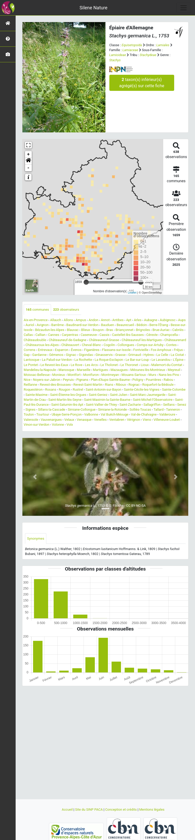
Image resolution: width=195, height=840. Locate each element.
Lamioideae (117, 55)
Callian (40, 335)
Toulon (29, 414)
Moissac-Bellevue (37, 375)
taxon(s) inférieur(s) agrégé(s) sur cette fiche (141, 82)
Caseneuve (89, 335)
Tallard (159, 409)
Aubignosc (168, 320)
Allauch (55, 320)
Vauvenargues (51, 420)
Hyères (148, 355)
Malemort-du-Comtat (166, 365)
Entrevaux (45, 350)
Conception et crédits (121, 809)
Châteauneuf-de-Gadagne (67, 340)
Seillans (168, 405)
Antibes (117, 320)
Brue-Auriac (161, 330)
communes (37, 309)
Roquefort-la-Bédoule (157, 385)
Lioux (145, 365)
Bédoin (142, 325)
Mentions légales (152, 809)
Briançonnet (125, 330)
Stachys (115, 60)
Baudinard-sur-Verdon (82, 325)
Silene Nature (94, 7)
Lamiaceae (130, 50)
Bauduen (107, 325)
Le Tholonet (109, 365)
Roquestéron (33, 389)
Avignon (43, 325)
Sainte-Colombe (173, 389)
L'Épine (178, 360)
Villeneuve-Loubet (167, 420)
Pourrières (153, 380)
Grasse (120, 355)
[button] (28, 161)
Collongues (125, 345)
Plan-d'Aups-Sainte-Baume (110, 380)
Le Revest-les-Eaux (54, 365)
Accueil (67, 809)
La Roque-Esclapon (109, 360)
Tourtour (42, 414)
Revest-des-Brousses (55, 385)
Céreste (152, 335)
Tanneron (173, 409)
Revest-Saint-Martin (87, 385)
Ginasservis (104, 355)
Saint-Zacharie (130, 405)
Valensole (31, 420)
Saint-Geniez (98, 395)
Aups (182, 320)
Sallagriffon (152, 405)
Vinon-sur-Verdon (36, 424)
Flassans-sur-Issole (116, 350)
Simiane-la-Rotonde (112, 409)
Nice (27, 380)
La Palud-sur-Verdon (57, 360)
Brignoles (143, 330)
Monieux (58, 375)
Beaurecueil (125, 325)
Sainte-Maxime (37, 395)
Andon (93, 320)
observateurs (66, 309)
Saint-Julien (119, 395)
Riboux (121, 385)
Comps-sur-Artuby (150, 345)
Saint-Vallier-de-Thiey (101, 405)
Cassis (104, 335)
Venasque (84, 420)
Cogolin (109, 345)
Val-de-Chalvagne (144, 414)
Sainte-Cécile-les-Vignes (142, 389)
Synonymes (35, 538)
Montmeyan (110, 375)
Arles (137, 320)
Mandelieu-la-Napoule (40, 370)
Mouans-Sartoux (134, 375)
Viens (147, 420)
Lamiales (162, 45)
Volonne (58, 424)
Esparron (61, 350)
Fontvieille (140, 350)
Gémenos (56, 355)
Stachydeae (148, 55)
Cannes (53, 335)
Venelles (100, 420)
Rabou (168, 380)
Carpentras (70, 335)
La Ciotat (177, 355)
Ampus (81, 320)
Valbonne (91, 414)
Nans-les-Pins (169, 375)
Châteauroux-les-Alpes (42, 345)
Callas (28, 335)
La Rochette (83, 360)
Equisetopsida (132, 45)
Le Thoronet (129, 365)
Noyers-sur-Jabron (46, 380)
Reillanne (30, 385)
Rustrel (78, 389)
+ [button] (28, 154)
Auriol (30, 325)
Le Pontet (31, 365)
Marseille (83, 370)
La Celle (162, 355)
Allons (68, 320)
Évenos (76, 350)
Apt (128, 320)
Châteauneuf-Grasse (104, 340)
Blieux (85, 330)
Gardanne (39, 355)
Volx (70, 424)
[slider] (86, 282)
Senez (181, 405)
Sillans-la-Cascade (51, 409)
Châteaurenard (175, 340)
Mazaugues (119, 370)
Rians (109, 385)
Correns (29, 350)
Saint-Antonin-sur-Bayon (103, 389)
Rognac (134, 385)
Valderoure (167, 414)
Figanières (91, 350)
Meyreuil (174, 370)
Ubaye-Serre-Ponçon (66, 414)
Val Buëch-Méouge (115, 414)
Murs (152, 375)
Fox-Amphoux (161, 350)
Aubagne (150, 320)
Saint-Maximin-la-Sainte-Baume (107, 400)
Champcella (169, 335)
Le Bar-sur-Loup (137, 360)
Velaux (69, 420)
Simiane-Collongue (82, 409)
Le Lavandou (161, 360)
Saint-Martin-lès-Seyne (64, 400)
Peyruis (68, 380)
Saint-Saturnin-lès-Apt (67, 405)
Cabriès (178, 330)
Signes (30, 409)
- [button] (28, 168)
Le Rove (77, 365)
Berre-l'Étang (158, 325)
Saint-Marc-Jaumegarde (148, 395)
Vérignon (133, 420)
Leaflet (132, 292)
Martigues (100, 370)
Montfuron (91, 375)
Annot (105, 320)
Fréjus (178, 350)
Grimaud (134, 355)
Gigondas (86, 355)
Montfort (73, 375)
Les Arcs (91, 365)
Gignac (71, 355)
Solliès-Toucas (140, 409)
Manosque (66, 370)
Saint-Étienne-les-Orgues (68, 395)
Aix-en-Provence (36, 320)
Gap (27, 355)
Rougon (64, 389)
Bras (109, 330)
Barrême (57, 325)
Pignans (82, 380)
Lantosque (31, 360)
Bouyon (98, 330)
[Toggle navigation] (183, 8)
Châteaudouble (35, 340)
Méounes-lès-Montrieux (147, 370)
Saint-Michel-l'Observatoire (153, 400)
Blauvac (73, 330)
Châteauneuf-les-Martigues (142, 340)
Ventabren (116, 420)
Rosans (50, 389)
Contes (171, 345)
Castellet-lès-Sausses (128, 335)
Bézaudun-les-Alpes (49, 330)
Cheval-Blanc (91, 345)
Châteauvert (70, 345)
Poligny (137, 380)
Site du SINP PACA (89, 809)
